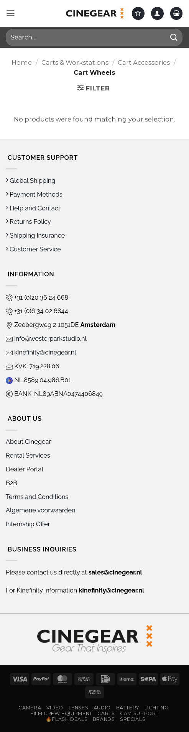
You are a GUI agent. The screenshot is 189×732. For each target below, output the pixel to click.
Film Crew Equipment (61, 713)
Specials (132, 719)
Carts (106, 713)
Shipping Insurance (35, 235)
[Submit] (174, 37)
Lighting (157, 708)
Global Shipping (30, 180)
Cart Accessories (144, 62)
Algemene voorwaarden (41, 510)
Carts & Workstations (74, 62)
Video (54, 708)
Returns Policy (28, 221)
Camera (29, 708)
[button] (10, 13)
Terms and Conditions (37, 497)
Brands (104, 719)
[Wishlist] (138, 13)
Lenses (79, 708)
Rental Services (28, 455)
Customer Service (33, 249)
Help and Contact (33, 208)
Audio (102, 708)
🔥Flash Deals (67, 719)
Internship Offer (28, 524)
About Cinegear (28, 441)
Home (22, 62)
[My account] (157, 13)
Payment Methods (34, 194)
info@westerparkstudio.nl (46, 338)
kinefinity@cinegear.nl (41, 352)
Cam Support (139, 713)
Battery (127, 708)
